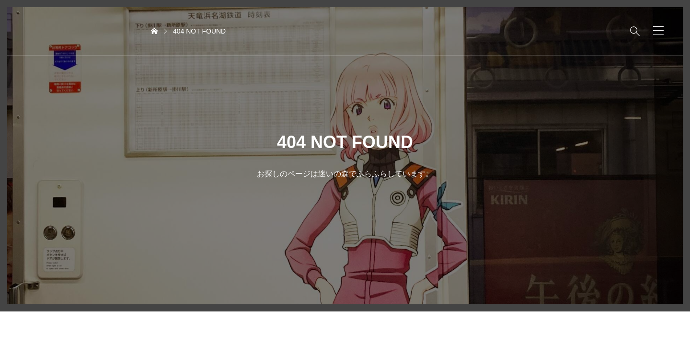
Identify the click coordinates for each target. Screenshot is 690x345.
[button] (658, 30)
